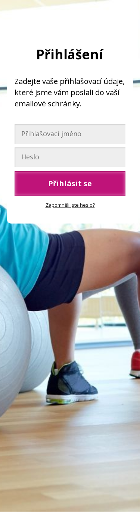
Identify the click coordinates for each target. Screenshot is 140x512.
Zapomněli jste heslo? (70, 205)
